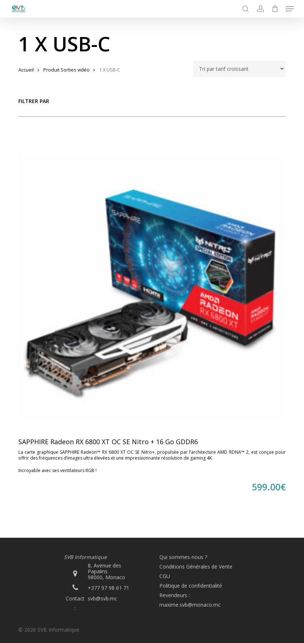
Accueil (26, 69)
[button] (290, 8)
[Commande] (239, 69)
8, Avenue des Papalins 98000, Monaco (106, 571)
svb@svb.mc (102, 598)
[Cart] (275, 8)
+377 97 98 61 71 (108, 587)
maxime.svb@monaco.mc (190, 604)
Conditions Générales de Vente (195, 566)
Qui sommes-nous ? (183, 557)
